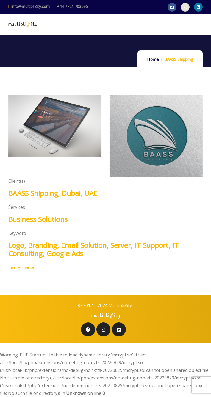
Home (153, 59)
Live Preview (21, 267)
